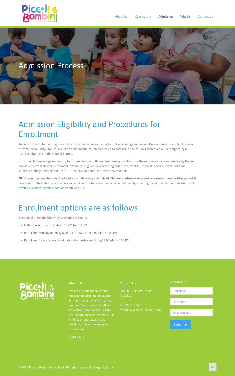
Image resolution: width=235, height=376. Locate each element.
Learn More (76, 336)
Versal (110, 367)
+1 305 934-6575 (131, 305)
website (79, 188)
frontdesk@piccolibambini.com (39, 188)
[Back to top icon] (212, 367)
